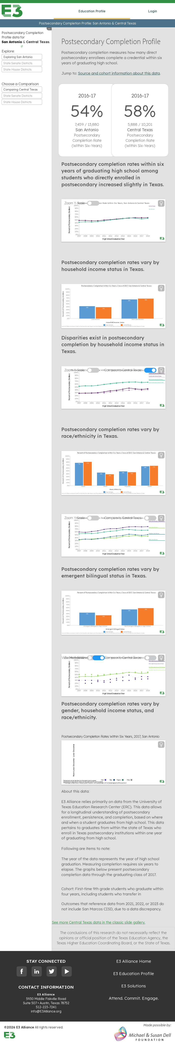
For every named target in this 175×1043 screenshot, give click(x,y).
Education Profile (92, 11)
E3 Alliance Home (133, 961)
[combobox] (22, 57)
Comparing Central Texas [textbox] (20, 89)
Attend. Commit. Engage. (134, 998)
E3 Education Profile (133, 973)
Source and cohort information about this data (119, 73)
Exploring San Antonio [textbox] (17, 57)
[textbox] (22, 63)
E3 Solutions (133, 985)
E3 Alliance (46, 994)
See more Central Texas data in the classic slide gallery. (98, 922)
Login (152, 11)
